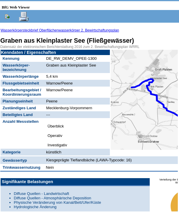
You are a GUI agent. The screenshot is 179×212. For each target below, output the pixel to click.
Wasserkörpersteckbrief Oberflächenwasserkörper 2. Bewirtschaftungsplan (60, 30)
